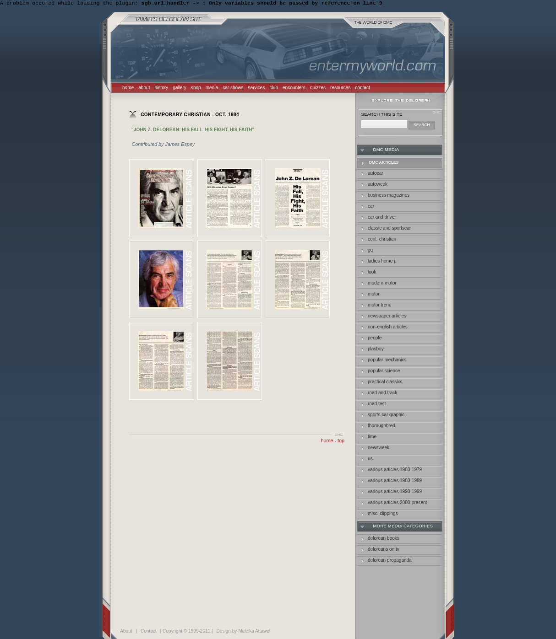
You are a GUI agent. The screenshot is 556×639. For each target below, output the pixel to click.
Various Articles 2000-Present (397, 503)
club (274, 88)
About (126, 631)
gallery (179, 88)
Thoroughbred (381, 426)
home (128, 88)
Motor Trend (380, 305)
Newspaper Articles (387, 316)
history (161, 88)
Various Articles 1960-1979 (395, 470)
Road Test (377, 404)
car (371, 206)
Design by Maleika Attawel (244, 631)
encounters (294, 88)
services (256, 88)
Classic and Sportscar (389, 228)
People (375, 338)
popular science (384, 371)
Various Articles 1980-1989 (395, 481)
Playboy (376, 349)
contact (362, 88)
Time (372, 437)
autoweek (377, 185)
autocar (375, 174)
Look (372, 272)
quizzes (318, 88)
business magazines (388, 196)
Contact (149, 631)
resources (340, 88)
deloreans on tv (383, 550)
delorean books (383, 539)
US (370, 459)
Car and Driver (382, 217)
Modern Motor (382, 283)
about (144, 88)
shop (196, 88)
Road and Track (382, 393)
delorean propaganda (390, 561)
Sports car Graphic (386, 415)
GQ (370, 250)
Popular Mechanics (387, 360)
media (212, 88)
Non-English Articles (388, 327)
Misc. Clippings (383, 514)
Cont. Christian (382, 239)
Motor (374, 294)
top (341, 441)
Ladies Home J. (382, 261)
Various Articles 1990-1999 (395, 492)
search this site (382, 115)
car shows (233, 88)
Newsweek (378, 448)
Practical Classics (385, 382)
